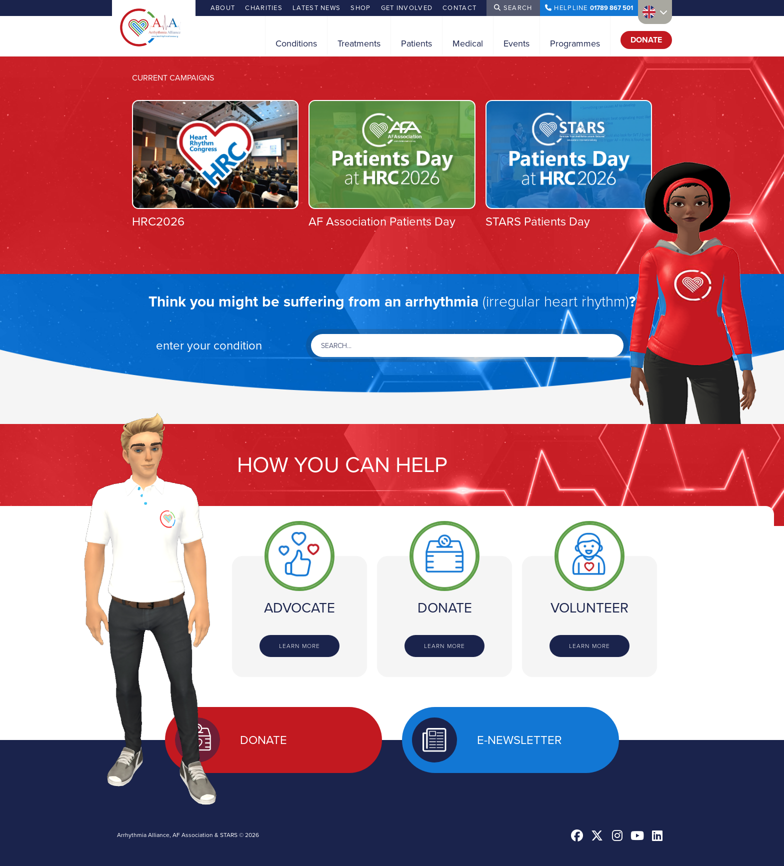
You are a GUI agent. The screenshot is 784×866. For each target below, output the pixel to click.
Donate (646, 40)
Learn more (299, 646)
